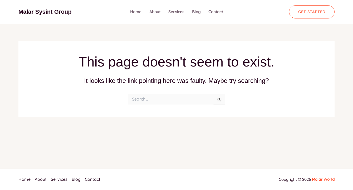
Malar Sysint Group (45, 11)
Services (176, 11)
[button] (312, 11)
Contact (215, 11)
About (154, 11)
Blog (196, 11)
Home (135, 11)
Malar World (323, 179)
